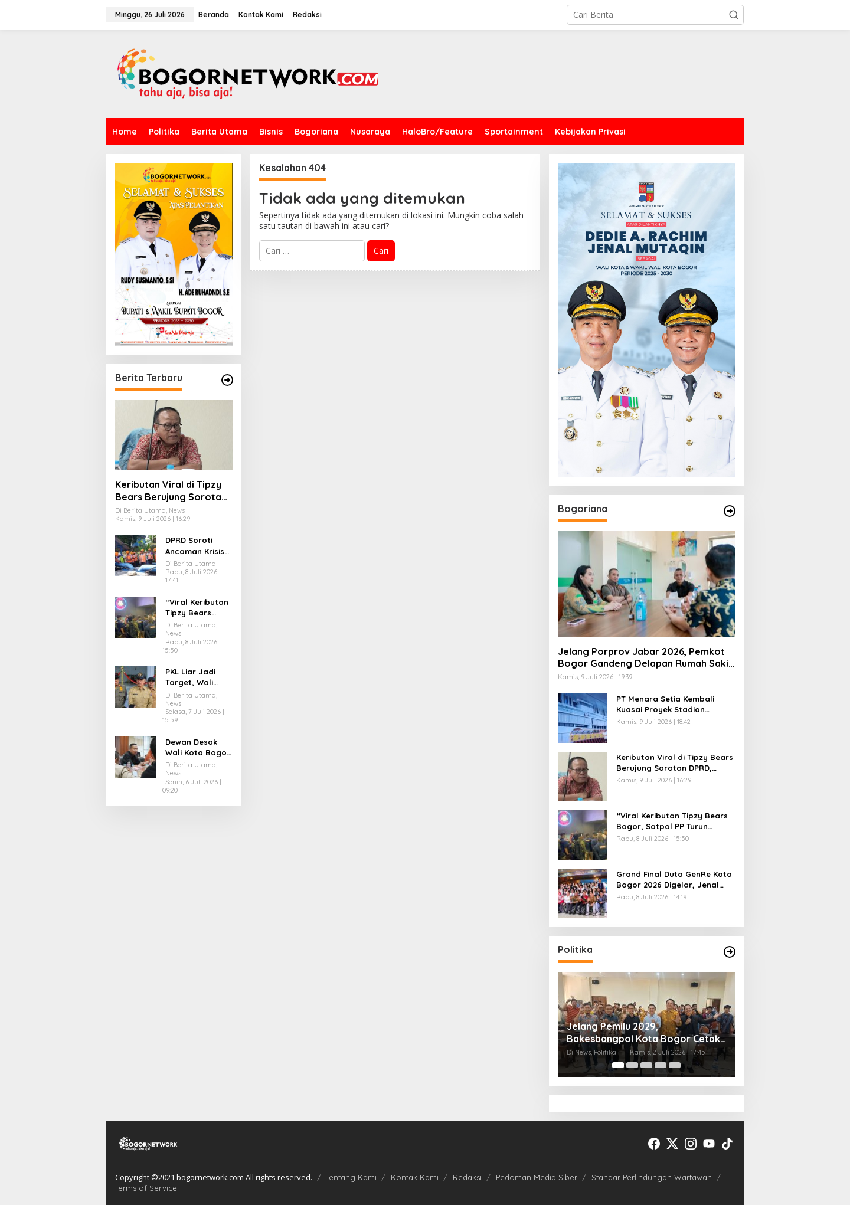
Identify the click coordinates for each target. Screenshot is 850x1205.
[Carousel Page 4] (660, 1065)
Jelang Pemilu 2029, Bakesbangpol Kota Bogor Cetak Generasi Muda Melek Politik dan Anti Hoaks (643, 1032)
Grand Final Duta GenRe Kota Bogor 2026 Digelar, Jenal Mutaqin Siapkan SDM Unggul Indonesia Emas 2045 (674, 879)
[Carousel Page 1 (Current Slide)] (618, 1065)
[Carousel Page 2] (632, 1065)
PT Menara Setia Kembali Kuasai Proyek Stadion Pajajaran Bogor (665, 704)
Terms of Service (146, 1188)
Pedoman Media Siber (536, 1177)
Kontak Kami (415, 1177)
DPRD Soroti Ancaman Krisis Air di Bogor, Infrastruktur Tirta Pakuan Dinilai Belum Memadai (194, 545)
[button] (734, 15)
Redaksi (467, 1177)
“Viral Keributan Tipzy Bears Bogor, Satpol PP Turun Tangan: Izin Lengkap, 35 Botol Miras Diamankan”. (198, 607)
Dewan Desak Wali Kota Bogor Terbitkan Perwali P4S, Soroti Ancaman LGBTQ (197, 747)
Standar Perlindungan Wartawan (651, 1177)
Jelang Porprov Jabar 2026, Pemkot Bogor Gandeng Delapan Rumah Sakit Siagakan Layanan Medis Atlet (645, 658)
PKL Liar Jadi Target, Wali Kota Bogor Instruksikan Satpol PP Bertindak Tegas (197, 677)
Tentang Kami (351, 1177)
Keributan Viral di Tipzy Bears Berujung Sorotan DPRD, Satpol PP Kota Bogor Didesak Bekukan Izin (171, 491)
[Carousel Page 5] (675, 1065)
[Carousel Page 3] (646, 1065)
